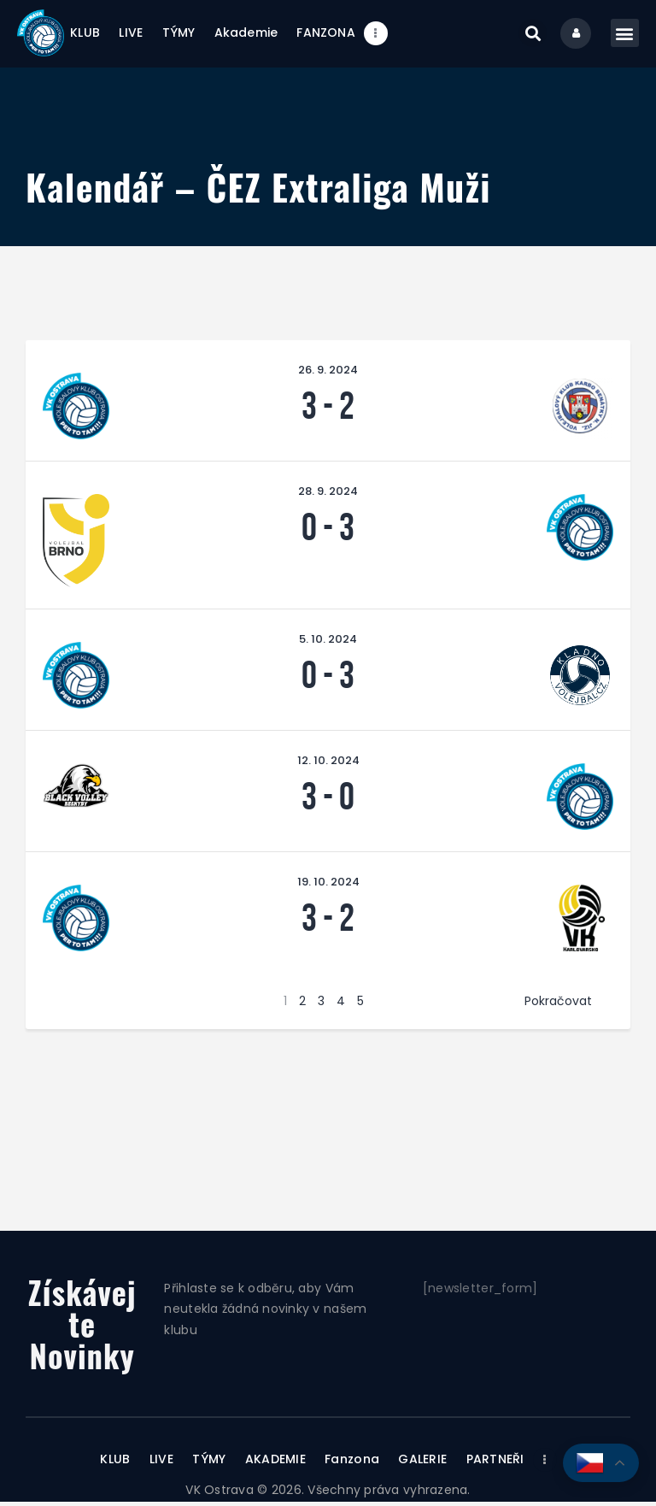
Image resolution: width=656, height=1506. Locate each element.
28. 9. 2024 (328, 494)
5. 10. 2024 (328, 642)
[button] (529, 35)
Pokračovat (558, 1004)
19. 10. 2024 (328, 885)
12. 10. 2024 (328, 764)
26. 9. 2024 (328, 373)
